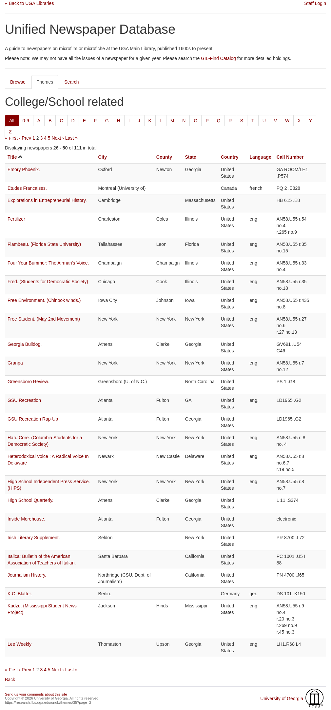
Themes (45, 82)
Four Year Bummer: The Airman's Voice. (48, 263)
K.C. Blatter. (20, 593)
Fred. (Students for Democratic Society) (48, 281)
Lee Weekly (19, 644)
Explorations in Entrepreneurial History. (47, 200)
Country (230, 157)
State (190, 157)
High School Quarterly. (30, 500)
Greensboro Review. (28, 381)
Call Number (290, 157)
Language (260, 157)
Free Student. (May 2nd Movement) (44, 319)
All (11, 120)
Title (12, 157)
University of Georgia (281, 698)
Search (71, 82)
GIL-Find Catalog (218, 58)
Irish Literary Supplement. (34, 537)
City (102, 157)
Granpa (15, 362)
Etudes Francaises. (27, 188)
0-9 (26, 120)
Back (10, 679)
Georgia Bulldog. (25, 344)
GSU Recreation (24, 400)
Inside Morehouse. (26, 519)
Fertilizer (16, 219)
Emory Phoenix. (24, 169)
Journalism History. (27, 575)
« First (11, 138)
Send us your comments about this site (36, 694)
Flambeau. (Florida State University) (44, 244)
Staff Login (315, 3)
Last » (71, 138)
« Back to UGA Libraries (29, 3)
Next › (57, 138)
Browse (18, 82)
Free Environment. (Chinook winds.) (44, 300)
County (164, 157)
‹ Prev (25, 138)
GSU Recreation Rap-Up (33, 419)
